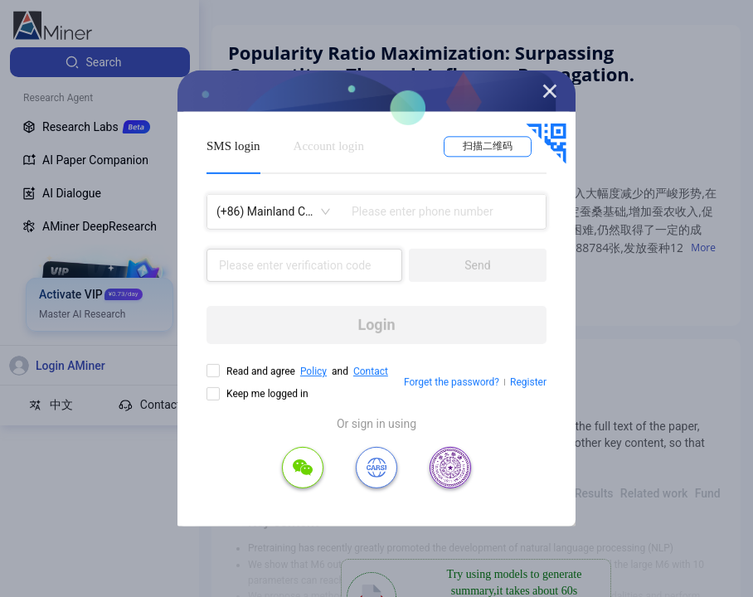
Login (376, 324)
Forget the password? (451, 382)
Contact (370, 371)
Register (528, 382)
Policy (313, 371)
